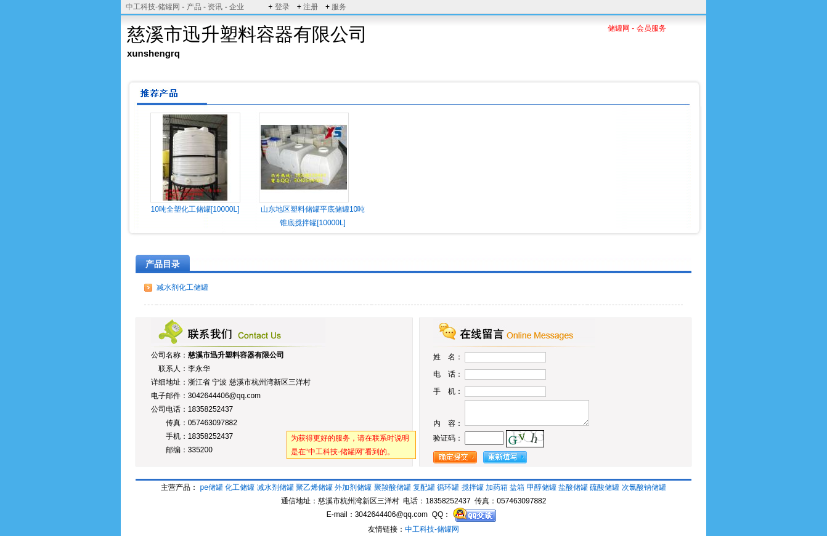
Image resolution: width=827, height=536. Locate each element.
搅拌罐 (473, 487)
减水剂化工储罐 (182, 287)
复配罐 (424, 487)
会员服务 (651, 28)
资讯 (215, 6)
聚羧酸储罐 (392, 487)
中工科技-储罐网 (153, 6)
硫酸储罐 (604, 487)
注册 (310, 6)
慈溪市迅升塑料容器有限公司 (236, 355)
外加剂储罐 (353, 487)
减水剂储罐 (275, 487)
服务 (339, 6)
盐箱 (517, 487)
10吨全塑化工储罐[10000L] (194, 209)
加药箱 (497, 487)
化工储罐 (240, 487)
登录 (282, 6)
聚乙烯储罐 (314, 487)
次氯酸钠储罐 (644, 487)
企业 (236, 6)
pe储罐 (211, 487)
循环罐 (448, 487)
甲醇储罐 (541, 487)
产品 (194, 6)
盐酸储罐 (573, 487)
